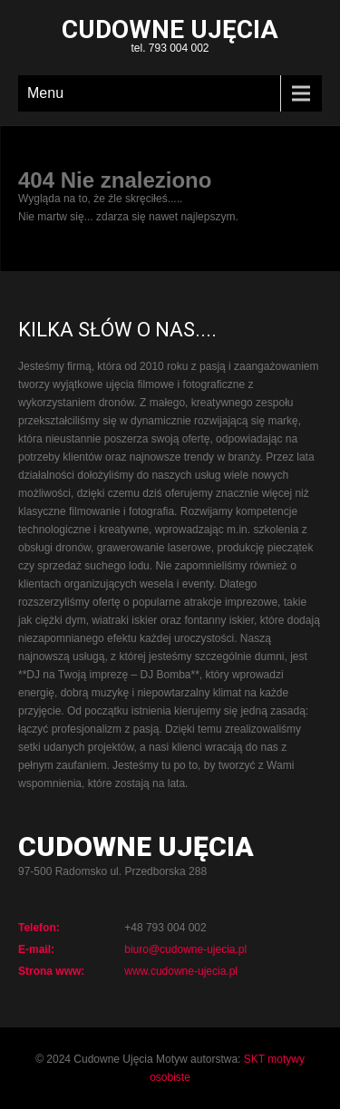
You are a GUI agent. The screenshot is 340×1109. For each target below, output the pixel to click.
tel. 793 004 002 (170, 37)
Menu (45, 93)
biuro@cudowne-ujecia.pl (185, 949)
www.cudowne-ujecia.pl (181, 971)
